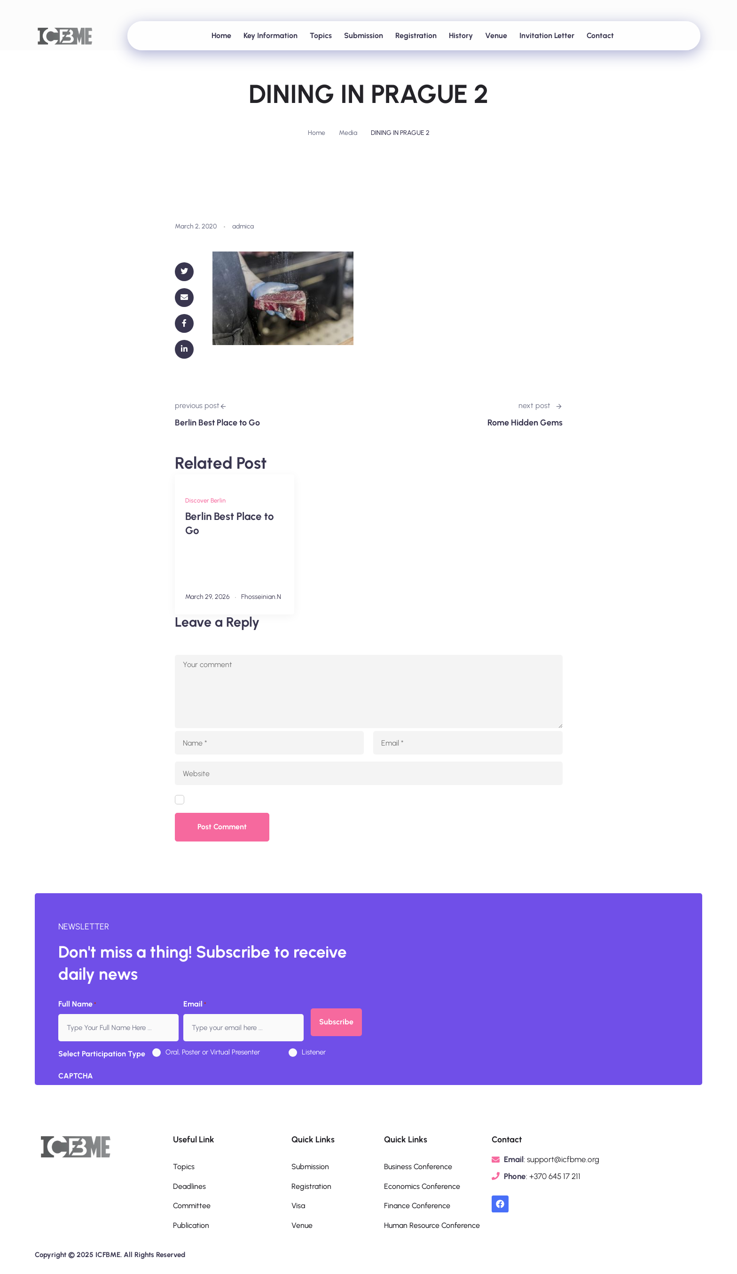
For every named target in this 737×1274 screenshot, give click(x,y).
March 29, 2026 (207, 597)
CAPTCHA (75, 1075)
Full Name (77, 1004)
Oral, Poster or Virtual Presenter (212, 1052)
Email (194, 1004)
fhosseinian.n (261, 597)
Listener (314, 1052)
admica (243, 226)
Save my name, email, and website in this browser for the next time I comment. (323, 800)
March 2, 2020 (196, 226)
